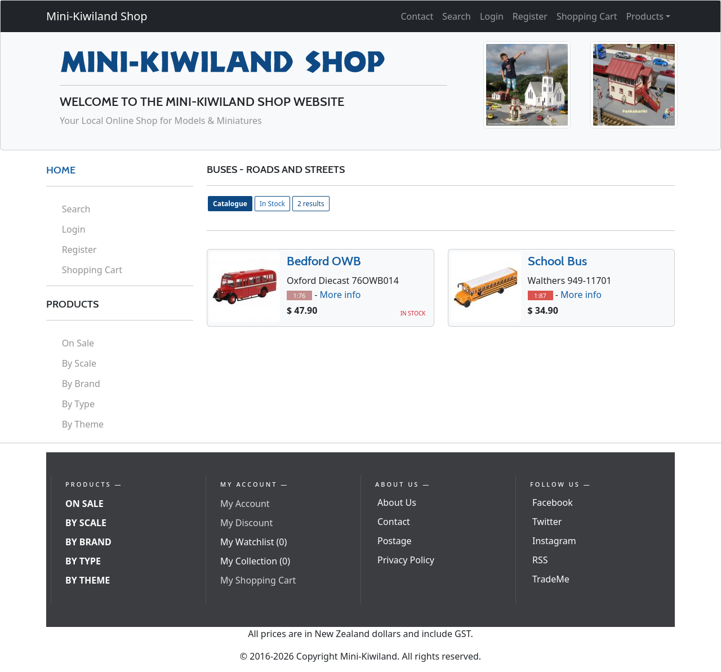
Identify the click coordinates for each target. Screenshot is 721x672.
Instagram (554, 541)
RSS (540, 560)
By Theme (83, 424)
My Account (245, 503)
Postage (394, 541)
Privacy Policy (405, 560)
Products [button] (645, 16)
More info (339, 294)
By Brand (81, 383)
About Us (396, 502)
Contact (416, 16)
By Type (78, 404)
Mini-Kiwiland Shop (97, 16)
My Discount (246, 523)
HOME (60, 170)
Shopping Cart (587, 16)
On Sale (78, 343)
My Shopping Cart (258, 580)
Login (492, 16)
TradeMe (550, 579)
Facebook (552, 502)
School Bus (557, 261)
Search (456, 16)
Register (530, 16)
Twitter (547, 521)
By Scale (79, 363)
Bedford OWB (324, 261)
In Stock (272, 203)
